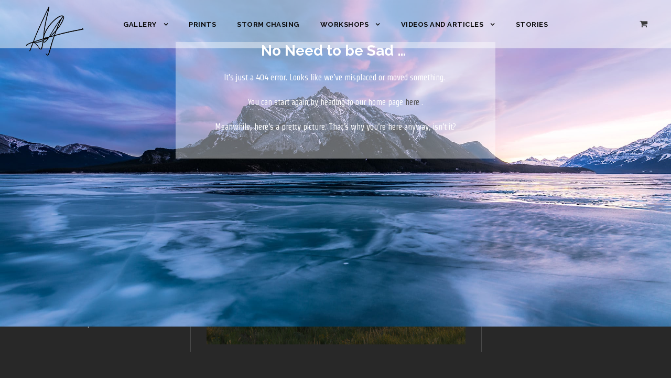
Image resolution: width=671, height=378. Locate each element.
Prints (202, 24)
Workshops (344, 24)
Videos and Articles (442, 24)
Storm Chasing (268, 24)
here (412, 102)
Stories (532, 24)
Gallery (140, 24)
